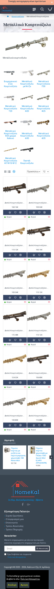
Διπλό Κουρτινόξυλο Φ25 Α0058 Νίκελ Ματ (39, 203)
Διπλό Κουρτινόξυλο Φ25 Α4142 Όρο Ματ (39, 416)
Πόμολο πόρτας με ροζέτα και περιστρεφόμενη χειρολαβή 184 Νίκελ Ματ (17, 454)
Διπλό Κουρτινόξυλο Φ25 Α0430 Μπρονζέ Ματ (39, 245)
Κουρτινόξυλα (18, 16)
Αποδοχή (12, 585)
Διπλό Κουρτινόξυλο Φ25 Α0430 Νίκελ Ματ (15, 288)
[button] (51, 457)
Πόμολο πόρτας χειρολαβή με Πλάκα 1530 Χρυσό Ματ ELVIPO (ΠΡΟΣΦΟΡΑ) (42, 455)
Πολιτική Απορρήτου (30, 579)
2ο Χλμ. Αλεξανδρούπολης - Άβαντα (25, 500)
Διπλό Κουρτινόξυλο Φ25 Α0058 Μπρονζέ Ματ (15, 203)
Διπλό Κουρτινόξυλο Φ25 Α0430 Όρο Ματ (39, 288)
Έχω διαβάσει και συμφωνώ (17, 555)
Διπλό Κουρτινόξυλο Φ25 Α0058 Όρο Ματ (15, 245)
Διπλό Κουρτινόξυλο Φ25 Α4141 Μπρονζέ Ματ (15, 330)
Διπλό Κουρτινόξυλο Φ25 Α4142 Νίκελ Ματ (15, 416)
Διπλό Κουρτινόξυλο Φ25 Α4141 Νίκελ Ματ (39, 330)
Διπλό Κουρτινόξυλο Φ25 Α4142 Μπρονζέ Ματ (39, 373)
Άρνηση (24, 585)
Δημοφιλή (9, 440)
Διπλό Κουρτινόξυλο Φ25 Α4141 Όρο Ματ (15, 373)
